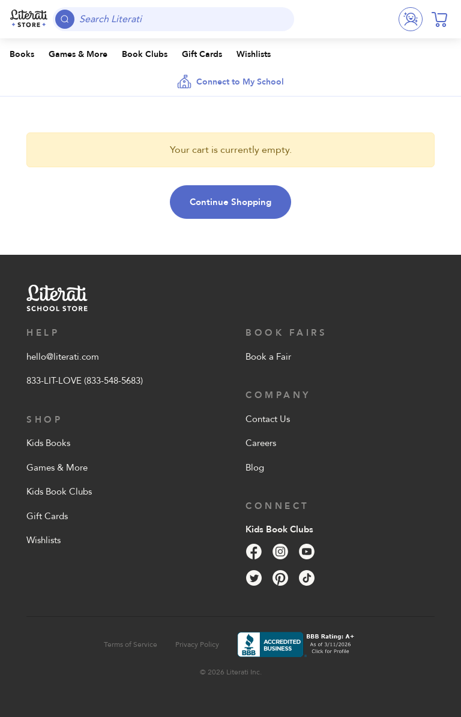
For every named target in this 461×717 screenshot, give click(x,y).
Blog (255, 468)
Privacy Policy (197, 644)
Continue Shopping (230, 202)
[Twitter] (254, 578)
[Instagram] (280, 551)
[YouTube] (306, 551)
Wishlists (43, 540)
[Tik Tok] (306, 578)
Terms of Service (130, 644)
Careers (261, 443)
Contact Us (268, 419)
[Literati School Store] (29, 19)
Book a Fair (268, 357)
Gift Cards (47, 516)
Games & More (57, 468)
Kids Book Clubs (59, 492)
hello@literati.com (62, 357)
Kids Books (48, 443)
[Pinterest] (280, 578)
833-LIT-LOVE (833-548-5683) (84, 381)
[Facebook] (254, 551)
